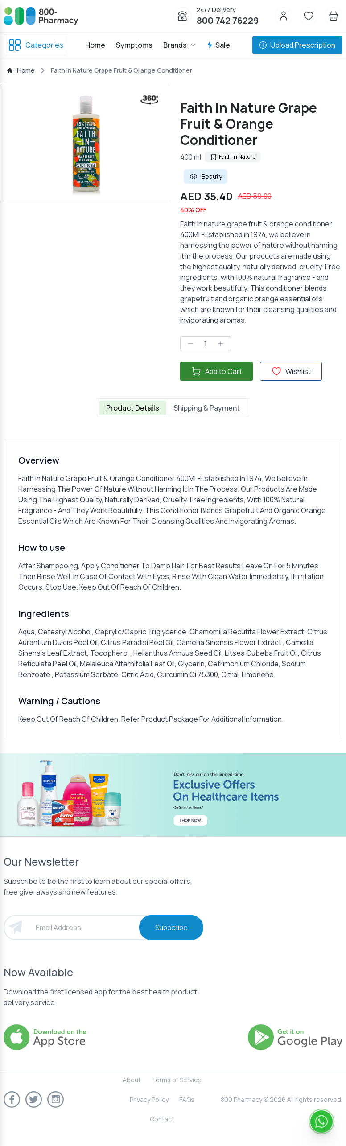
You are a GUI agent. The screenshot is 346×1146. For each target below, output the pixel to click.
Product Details (132, 408)
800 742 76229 (228, 20)
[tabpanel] (173, 589)
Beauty (205, 176)
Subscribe (171, 927)
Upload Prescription (297, 45)
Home (95, 45)
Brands (179, 45)
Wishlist (291, 371)
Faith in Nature (232, 156)
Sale (218, 45)
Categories (35, 45)
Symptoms (134, 45)
